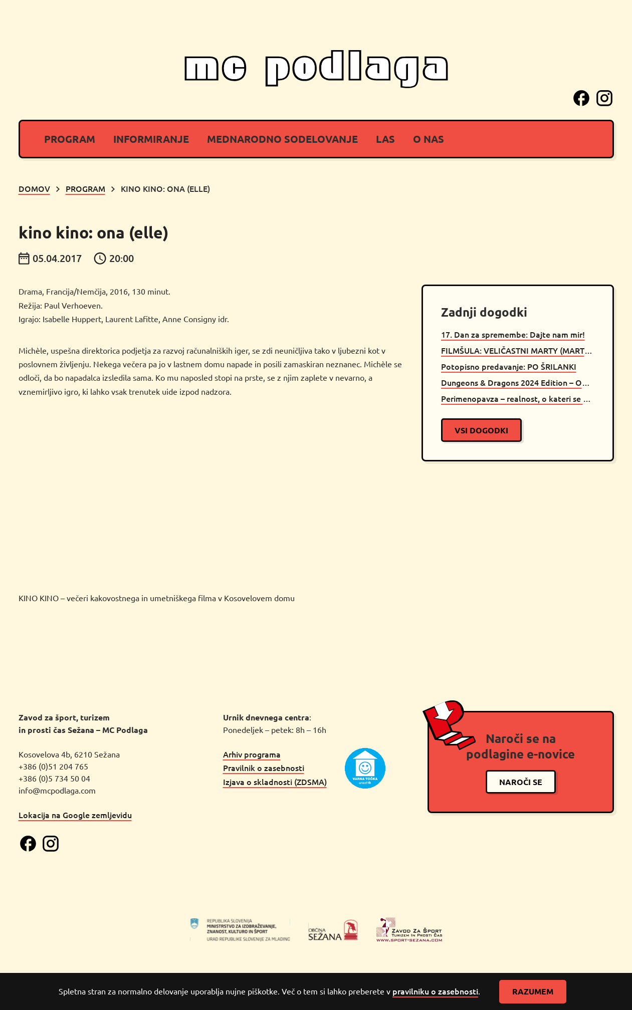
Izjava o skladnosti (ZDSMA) (275, 781)
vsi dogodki (481, 430)
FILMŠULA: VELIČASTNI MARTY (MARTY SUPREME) (517, 350)
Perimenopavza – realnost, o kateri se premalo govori (517, 398)
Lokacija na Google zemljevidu (75, 814)
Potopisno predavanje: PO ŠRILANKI (508, 366)
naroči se (520, 782)
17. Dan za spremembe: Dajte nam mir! (513, 334)
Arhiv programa (252, 754)
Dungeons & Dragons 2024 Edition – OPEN (517, 382)
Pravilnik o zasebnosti (263, 767)
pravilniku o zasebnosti (435, 990)
